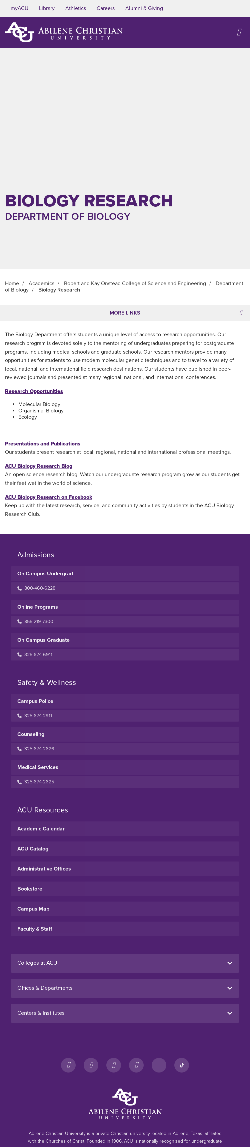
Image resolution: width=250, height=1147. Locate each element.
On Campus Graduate (43, 640)
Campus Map (33, 909)
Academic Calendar (41, 828)
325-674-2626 (35, 749)
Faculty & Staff (34, 929)
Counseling (30, 734)
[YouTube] (136, 1065)
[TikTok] (181, 1065)
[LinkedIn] (159, 1065)
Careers (106, 8)
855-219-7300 (35, 621)
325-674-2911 (34, 716)
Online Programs (37, 607)
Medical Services (37, 767)
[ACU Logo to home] (64, 32)
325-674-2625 (35, 782)
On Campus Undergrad (45, 573)
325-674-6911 (34, 654)
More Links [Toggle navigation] (176, 313)
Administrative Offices (44, 869)
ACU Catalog (32, 848)
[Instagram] (91, 1065)
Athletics (75, 8)
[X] (113, 1065)
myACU (19, 8)
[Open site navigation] (239, 32)
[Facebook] (68, 1065)
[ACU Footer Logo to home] (125, 1104)
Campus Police (35, 701)
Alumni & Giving (144, 8)
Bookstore (29, 889)
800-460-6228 (36, 588)
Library (47, 8)
